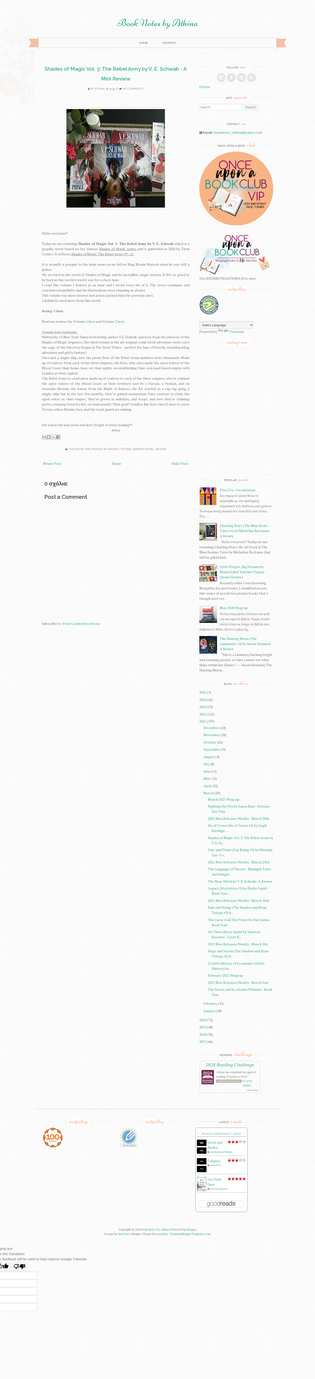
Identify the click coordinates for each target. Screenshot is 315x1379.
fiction (126, 449)
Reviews (169, 43)
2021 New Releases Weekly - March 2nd (238, 982)
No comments (133, 88)
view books (252, 1090)
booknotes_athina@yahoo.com (238, 132)
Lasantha (162, 1234)
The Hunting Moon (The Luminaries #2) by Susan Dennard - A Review (246, 643)
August (209, 756)
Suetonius (215, 1165)
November (212, 734)
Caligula (213, 1160)
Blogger (192, 1229)
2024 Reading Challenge (230, 1064)
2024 (202, 699)
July (206, 764)
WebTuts (124, 1234)
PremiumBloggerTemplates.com (191, 1234)
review (161, 449)
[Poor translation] (19, 1266)
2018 (202, 1034)
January (209, 1010)
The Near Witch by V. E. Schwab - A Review (240, 881)
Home (143, 43)
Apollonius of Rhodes (221, 1151)
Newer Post (52, 463)
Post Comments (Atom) (81, 623)
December (211, 727)
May (207, 778)
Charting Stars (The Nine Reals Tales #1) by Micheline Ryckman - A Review (245, 530)
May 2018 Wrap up (234, 607)
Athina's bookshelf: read (221, 1134)
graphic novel (143, 449)
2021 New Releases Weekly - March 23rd (238, 862)
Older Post (179, 463)
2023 (202, 706)
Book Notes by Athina (157, 23)
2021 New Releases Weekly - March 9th (238, 944)
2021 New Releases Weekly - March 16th (238, 900)
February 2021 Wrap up (225, 975)
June (207, 771)
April (208, 785)
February (210, 1003)
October (210, 742)
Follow (204, 86)
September (212, 749)
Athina (100, 88)
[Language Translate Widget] (226, 325)
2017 (202, 1041)
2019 (202, 1027)
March (209, 793)
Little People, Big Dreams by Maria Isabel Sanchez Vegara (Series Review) (242, 571)
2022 (202, 714)
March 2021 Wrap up (223, 799)
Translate (231, 331)
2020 (202, 1020)
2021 (202, 721)
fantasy (113, 449)
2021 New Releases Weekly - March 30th (238, 818)
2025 (202, 692)
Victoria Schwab (218, 1188)
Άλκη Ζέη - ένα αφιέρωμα (237, 489)
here (92, 321)
